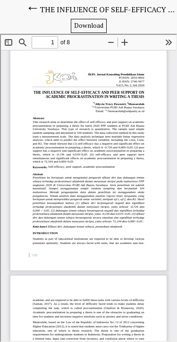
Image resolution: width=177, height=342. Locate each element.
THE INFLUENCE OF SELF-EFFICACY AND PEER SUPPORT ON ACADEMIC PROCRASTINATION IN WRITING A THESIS (108, 9)
